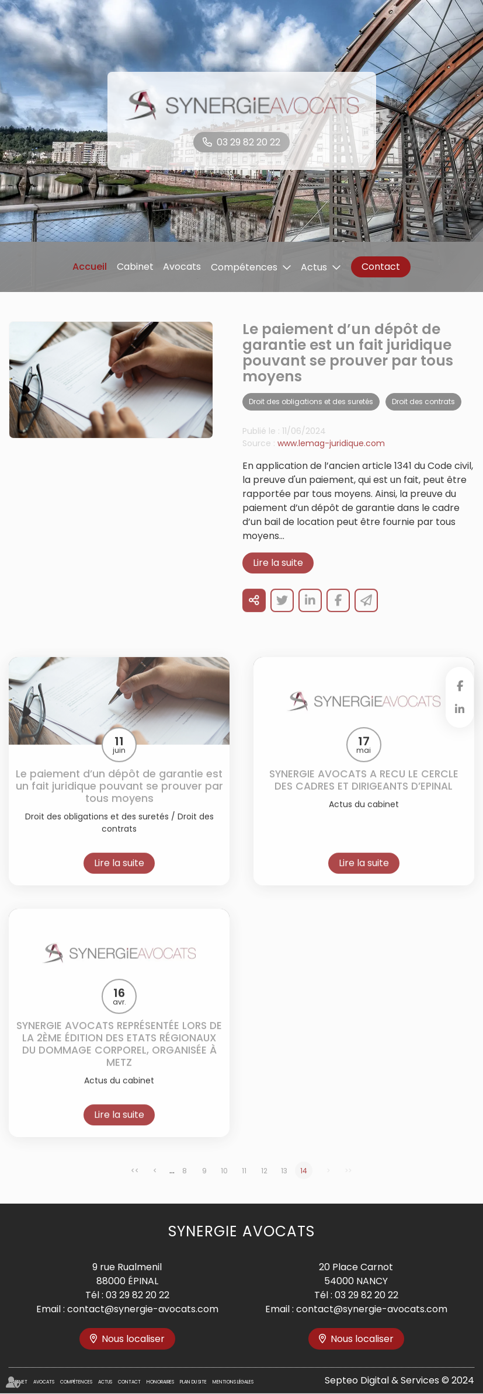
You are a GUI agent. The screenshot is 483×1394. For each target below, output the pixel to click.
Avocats (182, 266)
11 (244, 1185)
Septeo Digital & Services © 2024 (399, 1380)
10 (224, 1185)
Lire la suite (278, 578)
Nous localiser (133, 1339)
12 (264, 1185)
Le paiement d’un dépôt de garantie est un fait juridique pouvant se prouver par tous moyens (119, 801)
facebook (459, 685)
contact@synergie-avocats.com (142, 1309)
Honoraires (160, 1382)
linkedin (459, 709)
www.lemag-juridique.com (331, 458)
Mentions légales (233, 1382)
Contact (381, 266)
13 (284, 1185)
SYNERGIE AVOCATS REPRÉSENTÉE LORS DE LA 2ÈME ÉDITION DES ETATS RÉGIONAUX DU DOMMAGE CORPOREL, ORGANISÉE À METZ (119, 1058)
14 (303, 1185)
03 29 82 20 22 (248, 142)
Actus (314, 267)
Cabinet (135, 266)
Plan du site (193, 1382)
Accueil (89, 266)
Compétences (244, 267)
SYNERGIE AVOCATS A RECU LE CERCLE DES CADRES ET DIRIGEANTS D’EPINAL (363, 795)
